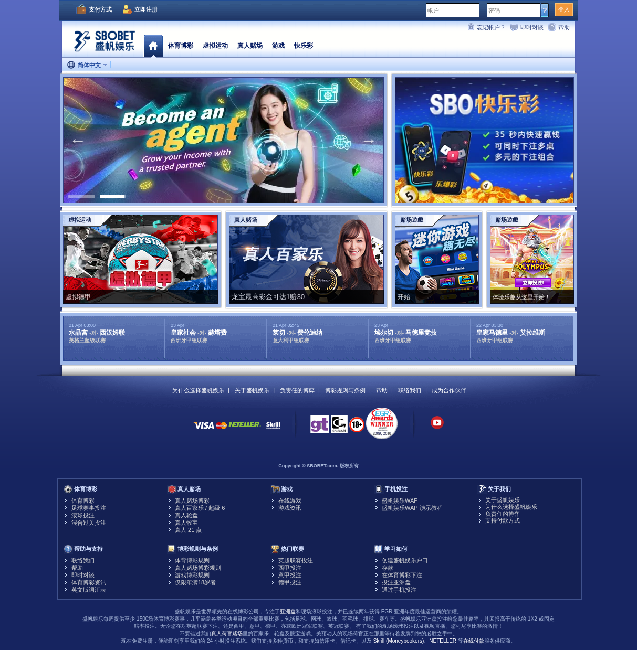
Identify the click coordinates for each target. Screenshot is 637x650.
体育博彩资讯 (88, 582)
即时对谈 (532, 27)
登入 (564, 9)
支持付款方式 (502, 520)
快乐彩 (303, 45)
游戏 (278, 45)
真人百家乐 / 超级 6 (200, 508)
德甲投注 (289, 582)
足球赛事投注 (88, 508)
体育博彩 (180, 45)
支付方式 (100, 9)
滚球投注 (83, 515)
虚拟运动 (215, 45)
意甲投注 (289, 575)
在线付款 (473, 641)
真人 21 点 (188, 530)
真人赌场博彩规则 (198, 567)
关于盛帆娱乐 (252, 390)
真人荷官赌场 (227, 633)
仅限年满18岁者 (195, 582)
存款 (387, 567)
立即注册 (146, 9)
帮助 (564, 27)
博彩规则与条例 (345, 390)
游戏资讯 (289, 508)
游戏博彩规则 (192, 575)
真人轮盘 (186, 515)
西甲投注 (289, 567)
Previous (77, 140)
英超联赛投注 (295, 560)
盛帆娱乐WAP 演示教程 (412, 508)
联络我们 (409, 390)
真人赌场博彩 (192, 500)
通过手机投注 (399, 590)
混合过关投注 (88, 522)
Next (368, 140)
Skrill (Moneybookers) (398, 641)
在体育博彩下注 (402, 575)
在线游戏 (289, 500)
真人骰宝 (186, 522)
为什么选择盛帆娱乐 (198, 390)
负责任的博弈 (297, 390)
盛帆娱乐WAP (400, 500)
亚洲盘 (288, 611)
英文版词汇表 (88, 590)
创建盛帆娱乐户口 (405, 560)
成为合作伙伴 (449, 390)
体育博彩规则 (192, 560)
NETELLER (442, 641)
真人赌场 (250, 45)
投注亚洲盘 (396, 582)
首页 (153, 45)
